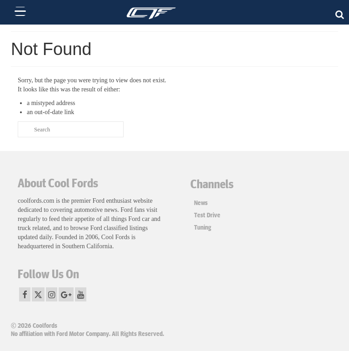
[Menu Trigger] (20, 11)
